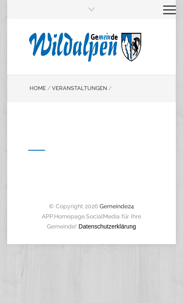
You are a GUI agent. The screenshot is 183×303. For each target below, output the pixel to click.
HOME (38, 88)
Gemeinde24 (117, 206)
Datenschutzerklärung (107, 226)
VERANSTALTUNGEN (79, 88)
